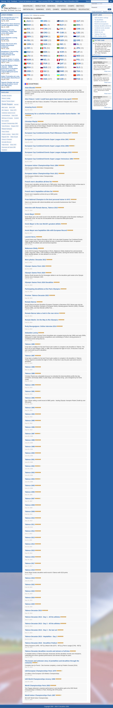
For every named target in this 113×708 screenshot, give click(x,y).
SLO (79, 67)
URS (79, 75)
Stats (48, 9)
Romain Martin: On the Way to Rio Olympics (41, 320)
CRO (46, 33)
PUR (46, 63)
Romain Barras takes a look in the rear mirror (42, 313)
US (29, 79)
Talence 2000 (30, 453)
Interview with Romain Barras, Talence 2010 (41, 208)
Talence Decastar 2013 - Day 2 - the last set (41, 630)
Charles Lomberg (6, 134)
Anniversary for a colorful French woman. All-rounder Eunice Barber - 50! (52, 114)
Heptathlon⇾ (28, 9)
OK (111, 1)
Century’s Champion (7, 139)
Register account (107, 11)
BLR (63, 25)
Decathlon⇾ (28, 6)
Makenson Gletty (31, 248)
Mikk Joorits (5, 107)
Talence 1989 (30, 373)
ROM (79, 63)
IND (63, 44)
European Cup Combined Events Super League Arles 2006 (47, 146)
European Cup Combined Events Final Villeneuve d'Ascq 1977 (48, 133)
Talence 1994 (30, 414)
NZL (46, 60)
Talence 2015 (30, 550)
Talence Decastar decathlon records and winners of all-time (47, 651)
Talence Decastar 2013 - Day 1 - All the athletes (42, 617)
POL (80, 60)
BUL (30, 29)
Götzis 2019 (13, 144)
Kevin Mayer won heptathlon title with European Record (46, 230)
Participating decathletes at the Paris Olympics (42, 289)
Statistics (61, 6)
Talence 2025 (30, 604)
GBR (47, 40)
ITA (46, 48)
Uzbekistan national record (8, 113)
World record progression (101, 24)
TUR (46, 75)
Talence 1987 (30, 355)
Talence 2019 (30, 578)
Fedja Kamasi (5, 144)
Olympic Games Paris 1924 (35, 266)
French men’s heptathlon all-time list (38, 191)
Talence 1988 (30, 367)
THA (79, 71)
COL (30, 33)
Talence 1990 (30, 385)
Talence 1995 (30, 420)
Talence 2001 (30, 459)
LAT (79, 52)
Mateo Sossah (14, 136)
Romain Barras (30, 302)
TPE (30, 75)
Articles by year (98, 32)
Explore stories (102, 36)
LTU (30, 56)
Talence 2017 (30, 563)
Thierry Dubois (5, 131)
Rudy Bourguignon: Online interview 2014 (40, 326)
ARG (46, 21)
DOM (46, 36)
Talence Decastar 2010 (33, 610)
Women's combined (68, 9)
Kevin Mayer (29, 214)
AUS (63, 21)
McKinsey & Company (7, 118)
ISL (79, 44)
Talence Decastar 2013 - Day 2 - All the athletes (42, 623)
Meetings (80, 6)
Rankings (51, 6)
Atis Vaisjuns (5, 110)
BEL (46, 25)
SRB (30, 71)
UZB (63, 79)
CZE (80, 33)
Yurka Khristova (6, 126)
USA (47, 79)
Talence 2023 (30, 591)
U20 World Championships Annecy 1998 (40, 679)
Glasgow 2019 (14, 126)
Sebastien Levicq (31, 333)
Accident (16, 118)
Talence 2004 (30, 479)
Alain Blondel (30, 88)
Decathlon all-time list (100, 21)
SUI (46, 71)
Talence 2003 (30, 472)
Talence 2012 (30, 531)
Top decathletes (98, 19)
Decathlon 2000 (28, 15)
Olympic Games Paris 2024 (35, 273)
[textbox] (99, 1)
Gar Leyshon (5, 120)
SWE (64, 71)
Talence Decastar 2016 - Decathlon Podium (41, 643)
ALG (30, 21)
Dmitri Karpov (7, 104)
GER (64, 40)
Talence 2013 (30, 537)
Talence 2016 (30, 557)
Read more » (97, 55)
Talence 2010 (30, 518)
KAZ (30, 52)
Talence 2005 (30, 485)
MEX (63, 56)
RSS (95, 36)
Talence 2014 (30, 544)
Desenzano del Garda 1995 (8, 147)
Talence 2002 (30, 466)
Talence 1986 (30, 344)
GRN (30, 44)
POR (30, 63)
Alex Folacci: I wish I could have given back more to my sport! (48, 99)
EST (80, 36)
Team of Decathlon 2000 (71, 1)
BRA (79, 25)
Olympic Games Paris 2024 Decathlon (39, 282)
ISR (30, 48)
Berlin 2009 (12, 107)
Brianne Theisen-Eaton (8, 101)
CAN (47, 29)
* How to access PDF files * (46, 1)
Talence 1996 (30, 427)
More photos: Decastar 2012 (35, 260)
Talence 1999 (30, 446)
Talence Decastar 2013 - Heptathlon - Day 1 (41, 636)
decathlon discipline (7, 95)
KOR (63, 52)
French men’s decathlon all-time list (38, 182)
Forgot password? (97, 11)
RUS (47, 67)
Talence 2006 (30, 492)
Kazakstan (4, 150)
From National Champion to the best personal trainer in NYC (47, 199)
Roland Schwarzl (7, 129)
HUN (47, 44)
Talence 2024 (30, 597)
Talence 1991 (30, 391)
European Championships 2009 (10, 123)
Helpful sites (58, 1)
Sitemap (3, 1)
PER (63, 60)
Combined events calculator (102, 28)
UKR (63, 75)
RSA (30, 67)
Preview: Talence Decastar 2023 (37, 295)
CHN (80, 29)
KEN (46, 52)
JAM (63, 48)
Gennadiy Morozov (6, 142)
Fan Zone (102, 34)
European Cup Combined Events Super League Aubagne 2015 (48, 152)
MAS (46, 56)
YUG (79, 79)
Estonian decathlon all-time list (102, 26)
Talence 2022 (30, 584)
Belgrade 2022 (5, 136)
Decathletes (84, 9)
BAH (30, 25)
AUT (80, 21)
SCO (63, 67)
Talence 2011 (30, 524)
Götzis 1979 (13, 110)
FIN (30, 40)
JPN (80, 48)
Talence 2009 (30, 511)
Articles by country (99, 30)
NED (80, 56)
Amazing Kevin (30, 107)
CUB (63, 33)
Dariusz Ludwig (6, 98)
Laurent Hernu (30, 237)
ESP (63, 36)
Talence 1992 (30, 398)
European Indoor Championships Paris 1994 (41, 165)
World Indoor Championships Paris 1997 (40, 695)
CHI (63, 29)
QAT (63, 63)
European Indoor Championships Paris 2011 (41, 173)
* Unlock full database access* (27, 1)
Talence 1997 (30, 433)
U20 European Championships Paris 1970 (40, 671)
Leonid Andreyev (6, 115)
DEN (30, 36)
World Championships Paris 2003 (37, 685)
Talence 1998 (30, 440)
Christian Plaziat (31, 121)
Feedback (14, 1)
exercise (16, 104)
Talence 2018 (30, 570)
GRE (79, 40)
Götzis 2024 (15, 115)
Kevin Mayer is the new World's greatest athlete (43, 224)
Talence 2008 (30, 505)
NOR (30, 60)
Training (96, 34)
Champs (71, 6)
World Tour (40, 6)
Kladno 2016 (15, 134)
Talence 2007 (30, 498)
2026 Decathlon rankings (101, 17)
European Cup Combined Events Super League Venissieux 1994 (49, 159)
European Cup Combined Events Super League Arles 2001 (47, 139)
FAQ (8, 1)
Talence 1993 (30, 407)
